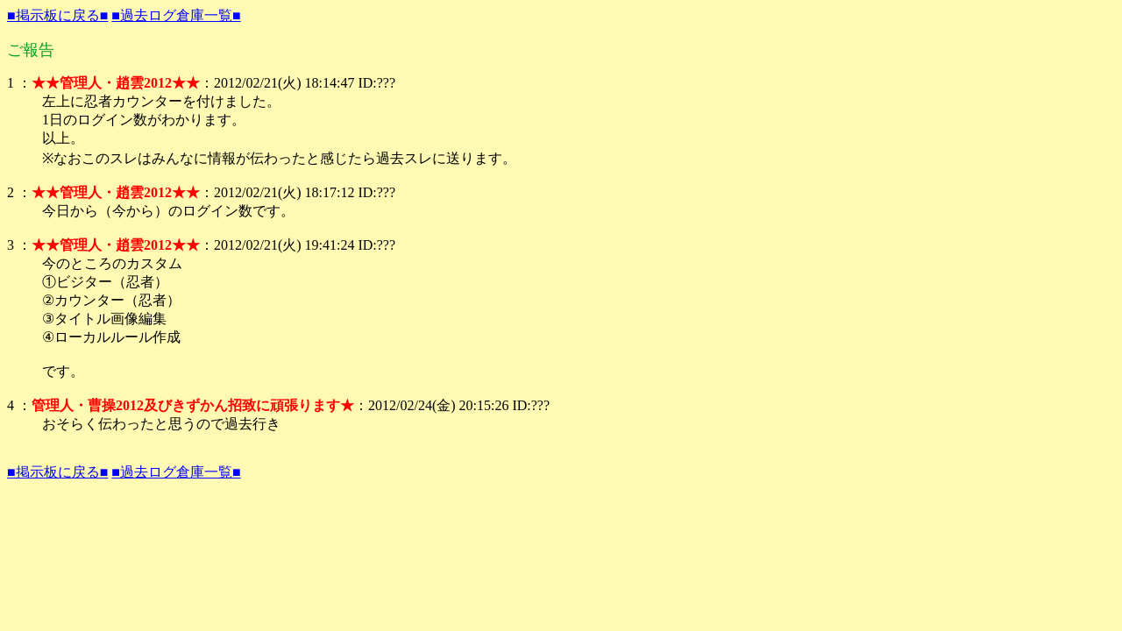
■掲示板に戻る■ (57, 15)
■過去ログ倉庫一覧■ (175, 15)
